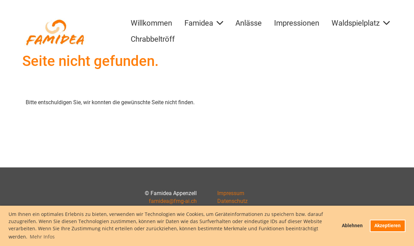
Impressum (230, 193)
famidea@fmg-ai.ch (173, 201)
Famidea (203, 23)
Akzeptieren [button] (387, 226)
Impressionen (296, 23)
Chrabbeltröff (153, 39)
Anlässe (248, 23)
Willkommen (151, 23)
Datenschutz (232, 201)
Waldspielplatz (361, 23)
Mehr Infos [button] (42, 236)
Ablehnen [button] (352, 226)
